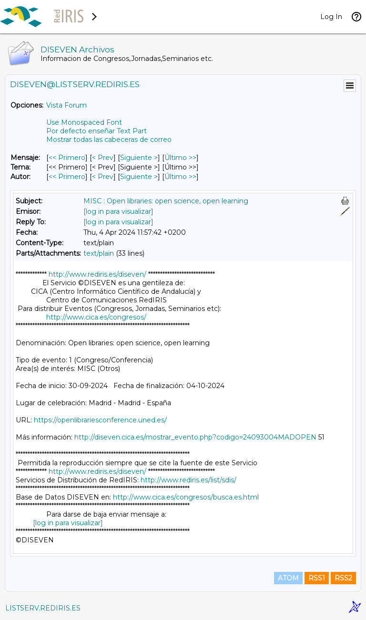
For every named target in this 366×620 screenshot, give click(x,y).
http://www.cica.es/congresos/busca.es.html (186, 497)
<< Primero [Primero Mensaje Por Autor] (67, 176)
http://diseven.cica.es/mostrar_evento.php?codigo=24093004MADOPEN (195, 437)
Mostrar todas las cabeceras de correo (109, 139)
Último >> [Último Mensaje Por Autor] (180, 176)
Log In (331, 16)
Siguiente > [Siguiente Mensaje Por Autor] (139, 176)
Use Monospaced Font (84, 122)
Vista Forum (66, 105)
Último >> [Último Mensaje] (180, 157)
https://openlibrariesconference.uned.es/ (100, 420)
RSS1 (316, 578)
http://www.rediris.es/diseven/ (97, 274)
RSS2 (343, 578)
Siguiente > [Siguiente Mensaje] (139, 157)
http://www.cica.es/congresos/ (96, 317)
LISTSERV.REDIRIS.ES (43, 608)
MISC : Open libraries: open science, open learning (165, 201)
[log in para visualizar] (118, 211)
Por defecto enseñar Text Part (96, 131)
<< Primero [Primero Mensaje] (67, 157)
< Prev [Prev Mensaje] (102, 157)
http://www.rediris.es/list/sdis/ (188, 480)
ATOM (288, 578)
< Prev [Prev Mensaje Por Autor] (102, 176)
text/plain (98, 253)
